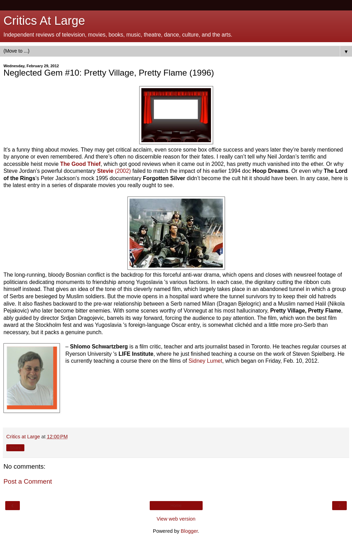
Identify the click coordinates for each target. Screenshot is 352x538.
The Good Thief (80, 164)
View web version (176, 519)
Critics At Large (44, 20)
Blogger (189, 531)
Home (175, 505)
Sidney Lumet (205, 361)
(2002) (114, 171)
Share (15, 447)
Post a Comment (27, 481)
